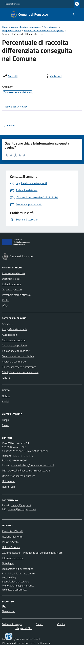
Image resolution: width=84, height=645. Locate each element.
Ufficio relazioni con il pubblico (18, 476)
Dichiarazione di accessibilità (17, 569)
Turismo (6, 378)
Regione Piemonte (12, 3)
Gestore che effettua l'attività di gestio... (44, 30)
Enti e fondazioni (11, 284)
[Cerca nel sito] (73, 14)
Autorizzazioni (9, 335)
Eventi (5, 425)
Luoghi (5, 420)
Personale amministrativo (16, 295)
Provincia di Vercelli (12, 531)
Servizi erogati (51, 27)
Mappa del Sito (23, 628)
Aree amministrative (13, 273)
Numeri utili (8, 487)
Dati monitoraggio (12, 624)
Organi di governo (12, 289)
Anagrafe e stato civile (14, 329)
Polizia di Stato (10, 542)
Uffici (5, 305)
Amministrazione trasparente (26, 27)
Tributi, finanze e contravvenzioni (20, 372)
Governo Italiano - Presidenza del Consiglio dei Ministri (32, 553)
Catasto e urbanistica (14, 340)
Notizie (6, 396)
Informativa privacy (13, 558)
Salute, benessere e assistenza (19, 367)
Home (5, 27)
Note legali (8, 563)
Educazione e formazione (16, 351)
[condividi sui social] (10, 76)
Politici (5, 300)
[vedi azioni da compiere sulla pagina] (53, 76)
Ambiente (7, 324)
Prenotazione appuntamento (18, 585)
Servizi (39, 624)
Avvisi (5, 401)
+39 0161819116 (23, 456)
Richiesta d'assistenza (14, 589)
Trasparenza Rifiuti (11, 30)
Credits (61, 624)
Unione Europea (11, 547)
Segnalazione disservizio (15, 581)
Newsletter (8, 611)
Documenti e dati (11, 279)
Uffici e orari (8, 481)
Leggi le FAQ (9, 577)
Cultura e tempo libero (14, 345)
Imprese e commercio (14, 361)
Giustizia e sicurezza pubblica (18, 356)
